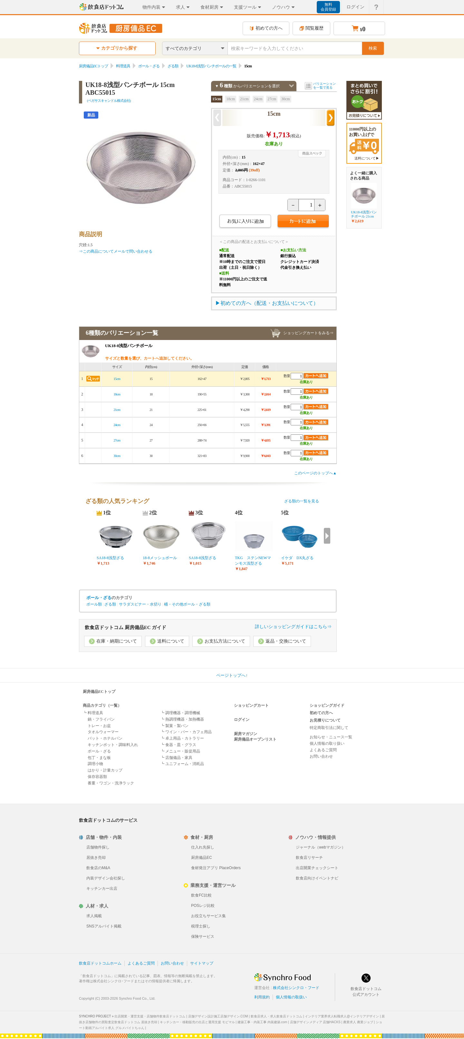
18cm (230, 99)
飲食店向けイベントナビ (317, 878)
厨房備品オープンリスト (255, 739)
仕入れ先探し (202, 847)
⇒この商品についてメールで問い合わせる (115, 251)
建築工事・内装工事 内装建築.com (262, 1022)
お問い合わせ (321, 756)
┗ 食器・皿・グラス (178, 745)
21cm (244, 99)
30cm (285, 99)
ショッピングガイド (327, 705)
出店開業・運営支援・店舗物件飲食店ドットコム (149, 1016)
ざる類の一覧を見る (301, 501)
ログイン (241, 719)
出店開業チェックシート (317, 868)
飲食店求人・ (276, 1016)
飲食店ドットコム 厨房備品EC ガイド (125, 627)
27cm (271, 99)
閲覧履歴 (311, 28)
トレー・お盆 (99, 725)
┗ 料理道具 (93, 713)
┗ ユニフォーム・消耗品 (182, 764)
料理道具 (123, 66)
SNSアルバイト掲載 (103, 926)
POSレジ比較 (203, 905)
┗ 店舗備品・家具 (176, 757)
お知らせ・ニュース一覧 (331, 737)
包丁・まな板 (99, 757)
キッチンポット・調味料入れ (113, 745)
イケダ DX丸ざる (297, 558)
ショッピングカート (251, 705)
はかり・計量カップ (105, 770)
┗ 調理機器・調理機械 (180, 713)
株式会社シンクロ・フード (296, 988)
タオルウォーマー (103, 732)
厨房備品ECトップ (93, 66)
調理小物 (95, 764)
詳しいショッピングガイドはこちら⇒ (293, 626)
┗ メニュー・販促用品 (180, 751)
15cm (216, 99)
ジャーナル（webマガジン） (320, 847)
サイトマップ (201, 963)
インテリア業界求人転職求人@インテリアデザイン (342, 1016)
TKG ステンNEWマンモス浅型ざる (253, 561)
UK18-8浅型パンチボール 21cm (364, 214)
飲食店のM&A (98, 868)
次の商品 (330, 118)
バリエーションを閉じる (291, 85)
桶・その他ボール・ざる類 (187, 604)
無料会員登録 (328, 7)
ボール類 (94, 604)
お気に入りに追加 (245, 221)
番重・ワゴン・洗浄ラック (111, 783)
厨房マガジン (245, 734)
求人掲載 (94, 916)
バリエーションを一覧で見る (324, 85)
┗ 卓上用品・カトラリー (182, 738)
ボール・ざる (149, 66)
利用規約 (262, 997)
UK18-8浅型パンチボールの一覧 (211, 66)
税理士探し (200, 926)
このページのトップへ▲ (315, 473)
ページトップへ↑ (232, 675)
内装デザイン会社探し (105, 878)
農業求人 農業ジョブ (358, 1022)
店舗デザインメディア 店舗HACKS (315, 1022)
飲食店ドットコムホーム (100, 963)
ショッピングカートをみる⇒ (308, 333)
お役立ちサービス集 (208, 916)
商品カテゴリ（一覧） (102, 705)
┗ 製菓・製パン (174, 725)
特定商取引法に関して (329, 727)
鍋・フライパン (101, 719)
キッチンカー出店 (101, 888)
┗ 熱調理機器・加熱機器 (182, 719)
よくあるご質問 (323, 750)
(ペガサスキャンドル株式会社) (108, 100)
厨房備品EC (201, 857)
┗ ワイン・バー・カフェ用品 (186, 732)
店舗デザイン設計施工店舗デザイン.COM (218, 1016)
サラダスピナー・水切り (140, 604)
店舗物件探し (98, 847)
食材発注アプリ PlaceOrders (216, 868)
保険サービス (202, 936)
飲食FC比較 (201, 895)
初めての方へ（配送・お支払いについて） (269, 303)
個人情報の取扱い (291, 997)
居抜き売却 (96, 857)
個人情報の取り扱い (327, 743)
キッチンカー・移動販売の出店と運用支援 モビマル (197, 1022)
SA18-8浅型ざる (110, 558)
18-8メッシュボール (160, 558)
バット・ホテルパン (105, 738)
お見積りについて (325, 720)
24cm (258, 99)
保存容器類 (97, 776)
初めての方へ (266, 28)
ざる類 (173, 66)
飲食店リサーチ (309, 857)
